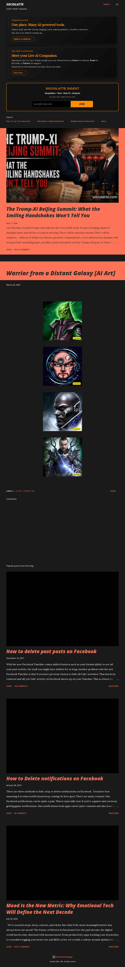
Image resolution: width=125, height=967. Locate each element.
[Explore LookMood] (62, 30)
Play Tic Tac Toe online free (18, 121)
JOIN (82, 104)
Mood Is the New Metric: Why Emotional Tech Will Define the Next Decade (60, 908)
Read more (114, 686)
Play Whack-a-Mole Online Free (50, 121)
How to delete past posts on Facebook (51, 651)
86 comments (20, 813)
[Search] (106, 4)
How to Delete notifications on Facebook (54, 778)
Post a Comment (22, 249)
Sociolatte (14, 4)
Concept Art (29, 491)
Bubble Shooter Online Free (82, 121)
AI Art (19, 491)
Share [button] (9, 249)
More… (104, 121)
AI (14, 491)
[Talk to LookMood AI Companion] (62, 62)
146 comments (21, 686)
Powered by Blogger (62, 957)
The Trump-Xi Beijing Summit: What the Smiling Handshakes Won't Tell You (53, 212)
